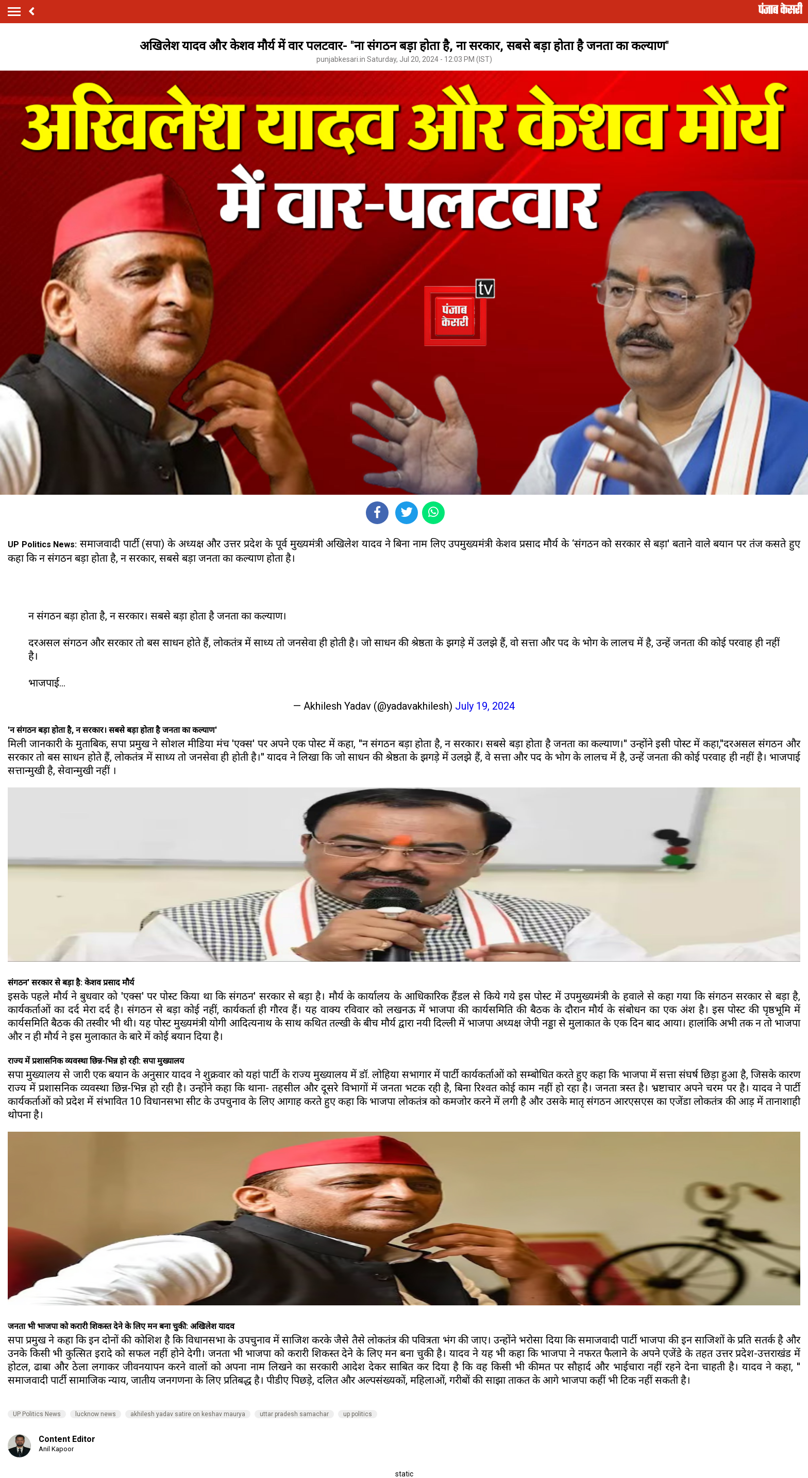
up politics (357, 1414)
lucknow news (95, 1414)
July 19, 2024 (485, 706)
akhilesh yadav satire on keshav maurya (187, 1414)
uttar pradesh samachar (294, 1414)
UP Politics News (37, 1414)
